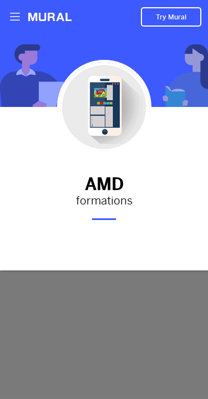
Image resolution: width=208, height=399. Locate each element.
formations (104, 201)
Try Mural (171, 17)
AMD (104, 182)
